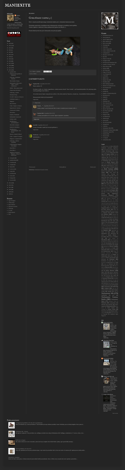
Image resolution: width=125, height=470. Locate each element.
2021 (10, 54)
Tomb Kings (110, 283)
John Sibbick (114, 217)
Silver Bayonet (106, 103)
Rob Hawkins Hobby (108, 358)
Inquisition (114, 214)
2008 (10, 194)
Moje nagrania (112, 238)
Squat (115, 273)
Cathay (115, 170)
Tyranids (109, 285)
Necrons (116, 243)
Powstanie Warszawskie (106, 252)
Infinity (104, 68)
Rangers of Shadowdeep (108, 93)
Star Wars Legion (107, 110)
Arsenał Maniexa (111, 159)
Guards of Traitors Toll (108, 64)
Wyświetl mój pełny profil (13, 27)
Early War (103, 190)
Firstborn (103, 196)
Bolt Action (105, 43)
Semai (105, 264)
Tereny (104, 120)
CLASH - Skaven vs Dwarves (16, 97)
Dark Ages (115, 180)
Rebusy (107, 257)
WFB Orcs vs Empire (20, 440)
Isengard (103, 217)
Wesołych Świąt (13, 94)
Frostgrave (105, 60)
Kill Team (105, 70)
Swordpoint (105, 116)
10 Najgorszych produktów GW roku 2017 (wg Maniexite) (29, 422)
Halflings (114, 206)
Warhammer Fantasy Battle (109, 130)
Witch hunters (111, 307)
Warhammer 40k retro (107, 295)
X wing (104, 137)
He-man (110, 207)
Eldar (108, 190)
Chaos (103, 172)
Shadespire (105, 101)
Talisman (105, 118)
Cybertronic (103, 180)
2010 (10, 189)
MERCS (105, 78)
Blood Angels (106, 167)
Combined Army (105, 178)
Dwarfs (114, 188)
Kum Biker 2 (13, 148)
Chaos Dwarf (112, 172)
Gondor (112, 203)
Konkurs (105, 223)
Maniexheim (114, 230)
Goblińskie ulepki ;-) (14, 99)
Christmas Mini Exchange (108, 174)
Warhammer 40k (106, 128)
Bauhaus (109, 163)
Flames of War (106, 58)
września (12, 162)
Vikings (109, 291)
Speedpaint (105, 273)
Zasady (112, 312)
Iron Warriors (108, 215)
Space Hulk (105, 107)
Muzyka (115, 241)
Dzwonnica (12, 112)
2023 (10, 50)
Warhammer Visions (112, 301)
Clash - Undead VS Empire (16, 136)
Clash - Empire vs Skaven (16, 105)
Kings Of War (106, 72)
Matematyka (113, 233)
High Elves (115, 207)
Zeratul (116, 312)
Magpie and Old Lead (108, 376)
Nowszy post (32, 167)
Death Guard (114, 183)
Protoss (108, 254)
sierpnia (12, 164)
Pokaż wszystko (115, 413)
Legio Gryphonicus (114, 227)
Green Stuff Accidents (107, 204)
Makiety (105, 230)
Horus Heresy (106, 66)
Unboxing (10, 208)
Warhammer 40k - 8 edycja (22, 431)
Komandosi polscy (113, 222)
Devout (102, 187)
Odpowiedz (35, 99)
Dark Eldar (105, 182)
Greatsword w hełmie (15, 110)
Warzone (105, 135)
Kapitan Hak (36, 83)
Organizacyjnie (107, 248)
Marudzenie (104, 233)
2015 (10, 67)
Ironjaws (114, 215)
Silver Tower (109, 265)
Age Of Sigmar (11, 200)
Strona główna (62, 167)
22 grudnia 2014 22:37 (43, 125)
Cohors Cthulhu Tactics (108, 51)
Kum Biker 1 (13, 150)
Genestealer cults (111, 201)
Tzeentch (115, 285)
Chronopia (105, 45)
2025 (10, 45)
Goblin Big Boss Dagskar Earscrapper (15, 145)
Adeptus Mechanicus (106, 151)
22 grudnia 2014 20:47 (45, 83)
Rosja (113, 262)
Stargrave (105, 114)
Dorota (107, 187)
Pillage (104, 89)
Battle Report (111, 162)
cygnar (109, 180)
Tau (108, 281)
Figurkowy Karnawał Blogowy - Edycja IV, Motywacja (15, 154)
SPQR (104, 97)
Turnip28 (105, 124)
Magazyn (12, 101)
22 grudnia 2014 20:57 (49, 105)
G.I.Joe (110, 199)
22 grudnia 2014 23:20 (44, 134)
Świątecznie (110, 280)
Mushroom (35, 134)
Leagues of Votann (105, 227)
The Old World (106, 122)
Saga (104, 99)
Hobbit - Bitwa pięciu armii (16, 88)
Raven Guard (113, 256)
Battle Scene (103, 163)
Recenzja (113, 257)
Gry (113, 204)
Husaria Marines (105, 211)
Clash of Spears (106, 49)
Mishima (110, 236)
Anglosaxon (103, 157)
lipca (11, 166)
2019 (10, 58)
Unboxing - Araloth (14, 92)
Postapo (104, 91)
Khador (110, 219)
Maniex (39, 105)
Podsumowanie (106, 251)
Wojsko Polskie (111, 309)
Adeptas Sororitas (113, 149)
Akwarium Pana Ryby (108, 340)
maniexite (18, 5)
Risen (115, 260)
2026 (10, 43)
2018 (10, 61)
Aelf (107, 152)
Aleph (115, 154)
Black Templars (115, 165)
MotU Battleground (107, 83)
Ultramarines (107, 286)
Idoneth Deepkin (115, 211)
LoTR (104, 76)
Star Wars (103, 275)
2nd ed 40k (105, 37)
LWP (117, 228)
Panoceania (104, 249)
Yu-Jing (106, 312)
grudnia (12, 71)
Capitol (109, 170)
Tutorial (104, 285)
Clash (104, 47)
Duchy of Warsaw (106, 188)
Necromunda (106, 87)
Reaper (102, 257)
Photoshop (111, 249)
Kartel (106, 219)
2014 (10, 70)
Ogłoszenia (106, 246)
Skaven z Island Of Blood (16, 134)
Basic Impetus (106, 41)
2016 (10, 65)
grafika (116, 203)
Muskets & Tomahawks (108, 85)
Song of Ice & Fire (107, 105)
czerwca (12, 169)
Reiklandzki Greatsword (15, 117)
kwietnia (12, 173)
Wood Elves (103, 311)
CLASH (10, 210)
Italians (108, 217)
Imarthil (35, 125)
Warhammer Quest (107, 132)
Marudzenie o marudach (13, 457)
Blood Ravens (114, 167)
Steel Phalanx (115, 276)
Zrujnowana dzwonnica (15, 90)
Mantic (102, 232)
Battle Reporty (11, 212)
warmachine (105, 139)
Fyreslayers (103, 200)
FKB (9, 214)
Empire (113, 190)
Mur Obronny (13, 103)
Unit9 (113, 288)
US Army (109, 290)
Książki (104, 225)
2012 (10, 185)
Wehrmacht (110, 306)
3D (104, 149)
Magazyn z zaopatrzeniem (16, 138)
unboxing (115, 286)
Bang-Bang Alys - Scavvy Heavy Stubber (113, 379)
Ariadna (103, 159)
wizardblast (103, 309)
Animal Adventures (112, 157)
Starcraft (105, 112)
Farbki (111, 191)
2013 (10, 183)
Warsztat (103, 304)
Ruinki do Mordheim (14, 127)
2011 (10, 187)
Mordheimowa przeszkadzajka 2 (14, 122)
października (13, 160)
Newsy (104, 244)
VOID (104, 126)
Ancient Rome (113, 155)
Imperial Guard (114, 212)
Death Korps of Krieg (106, 185)
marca (11, 175)
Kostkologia (111, 223)
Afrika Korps (11, 202)
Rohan (108, 262)
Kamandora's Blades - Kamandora (113, 397)
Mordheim (105, 81)
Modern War (106, 80)
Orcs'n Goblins (114, 246)
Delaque (114, 185)
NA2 (102, 243)
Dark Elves (115, 182)
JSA (102, 219)
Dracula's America (107, 54)
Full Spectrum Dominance (109, 62)
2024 (10, 47)
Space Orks (104, 272)
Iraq (102, 216)
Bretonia (103, 170)
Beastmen (116, 163)
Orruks (113, 248)
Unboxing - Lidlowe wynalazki (14, 141)
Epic (104, 56)
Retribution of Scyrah (106, 260)
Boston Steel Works (108, 322)
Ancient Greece (104, 155)
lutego (11, 178)
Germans (107, 203)
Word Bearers (111, 311)
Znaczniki (105, 314)
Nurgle (116, 244)
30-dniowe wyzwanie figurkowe (109, 147)
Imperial (105, 212)
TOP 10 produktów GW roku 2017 (23, 448)
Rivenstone (105, 95)
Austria (112, 160)
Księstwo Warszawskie (112, 225)
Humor (35, 73)
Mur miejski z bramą (14, 81)
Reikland (112, 259)
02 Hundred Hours (107, 35)
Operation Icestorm (12, 206)
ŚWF (104, 280)
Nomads (110, 244)
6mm (107, 149)
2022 (10, 52)
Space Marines (11, 204)
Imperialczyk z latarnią (15, 108)
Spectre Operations (107, 108)
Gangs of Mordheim (108, 394)
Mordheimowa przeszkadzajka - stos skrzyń (15, 131)
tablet (115, 280)
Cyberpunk (105, 52)
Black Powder (107, 165)
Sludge (113, 267)
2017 (10, 63)
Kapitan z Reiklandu (14, 114)
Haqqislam (103, 207)
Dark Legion (106, 183)
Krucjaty (116, 223)
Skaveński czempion (14, 125)
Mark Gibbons (111, 232)
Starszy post (93, 167)
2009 (10, 191)
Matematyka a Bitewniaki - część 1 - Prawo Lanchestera (16, 85)
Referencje (103, 259)
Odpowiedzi (37, 102)
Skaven (107, 267)
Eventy (106, 191)
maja (11, 171)
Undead (106, 288)
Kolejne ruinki (13, 119)
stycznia (12, 180)
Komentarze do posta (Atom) (41, 169)
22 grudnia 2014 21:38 (49, 113)
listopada (12, 158)
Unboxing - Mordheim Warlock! (15, 78)
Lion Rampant (106, 74)
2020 (10, 56)
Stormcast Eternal (107, 278)
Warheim (105, 134)
